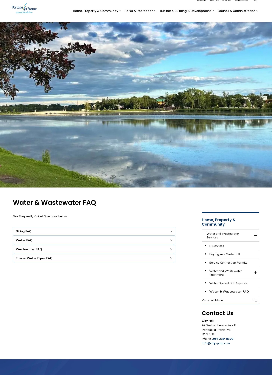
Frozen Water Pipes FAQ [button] (34, 258)
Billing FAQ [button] (24, 231)
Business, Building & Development (185, 17)
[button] (227, 300)
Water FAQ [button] (24, 240)
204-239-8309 (223, 338)
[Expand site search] (255, 5)
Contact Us (241, 5)
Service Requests (220, 5)
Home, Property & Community (95, 17)
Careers (201, 5)
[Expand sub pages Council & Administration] (257, 16)
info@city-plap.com (216, 343)
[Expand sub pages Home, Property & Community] (120, 16)
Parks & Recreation (139, 17)
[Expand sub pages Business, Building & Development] (213, 16)
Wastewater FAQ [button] (29, 249)
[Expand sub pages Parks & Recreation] (155, 16)
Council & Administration (236, 17)
